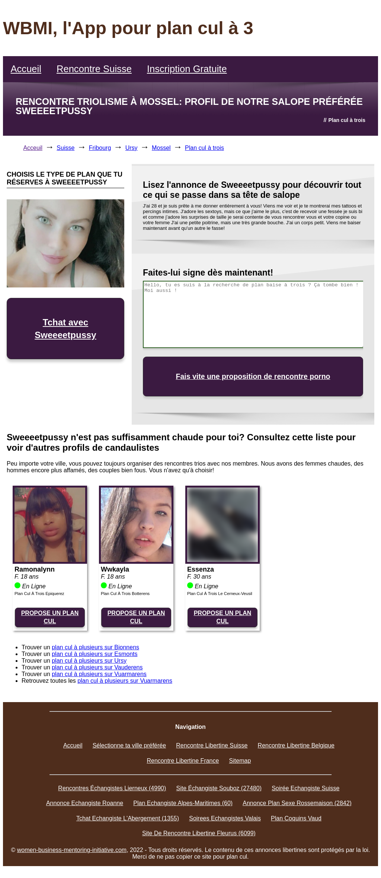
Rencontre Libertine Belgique (296, 745)
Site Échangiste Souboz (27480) (218, 788)
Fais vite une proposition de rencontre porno (253, 376)
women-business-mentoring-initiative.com (72, 850)
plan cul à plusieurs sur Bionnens (95, 647)
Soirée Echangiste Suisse (305, 788)
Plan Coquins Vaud (296, 818)
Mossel (161, 148)
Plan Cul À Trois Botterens (125, 593)
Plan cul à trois (204, 148)
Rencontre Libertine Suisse (211, 745)
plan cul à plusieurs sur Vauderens (97, 667)
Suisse (65, 148)
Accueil (25, 69)
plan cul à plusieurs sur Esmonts (94, 654)
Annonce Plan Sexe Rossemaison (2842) (297, 803)
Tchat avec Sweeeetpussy (65, 328)
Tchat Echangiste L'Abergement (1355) (127, 818)
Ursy (131, 148)
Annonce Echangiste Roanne (84, 803)
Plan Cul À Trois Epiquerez (39, 593)
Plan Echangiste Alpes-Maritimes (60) (183, 803)
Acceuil (32, 148)
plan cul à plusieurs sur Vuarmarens (99, 674)
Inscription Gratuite (187, 69)
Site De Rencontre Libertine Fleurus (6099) (199, 833)
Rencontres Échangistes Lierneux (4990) (112, 788)
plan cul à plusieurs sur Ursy (89, 660)
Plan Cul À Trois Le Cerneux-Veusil (219, 593)
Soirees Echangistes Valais (225, 818)
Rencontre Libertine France (183, 761)
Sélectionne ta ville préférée (129, 745)
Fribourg (100, 148)
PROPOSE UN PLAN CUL (50, 617)
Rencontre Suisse (94, 69)
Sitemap (240, 761)
